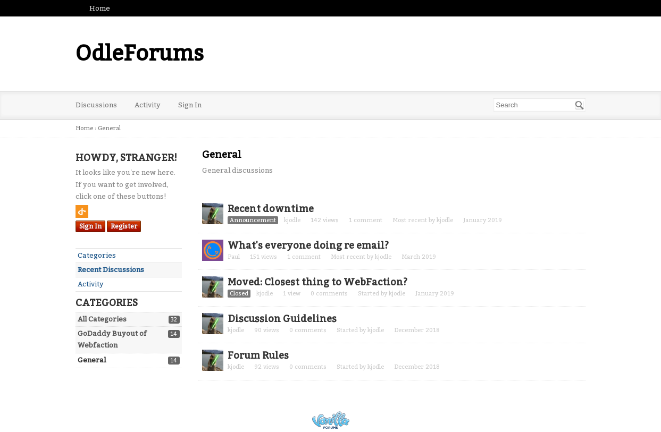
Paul (234, 256)
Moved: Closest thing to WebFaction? (317, 282)
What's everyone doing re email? (308, 245)
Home (99, 8)
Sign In (190, 105)
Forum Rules (258, 355)
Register (124, 226)
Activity (148, 105)
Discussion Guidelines (282, 319)
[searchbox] (539, 105)
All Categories (102, 319)
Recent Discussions (111, 270)
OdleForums (140, 53)
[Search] (579, 105)
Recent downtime (271, 209)
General (92, 360)
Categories (97, 255)
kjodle (292, 220)
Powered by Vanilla (330, 420)
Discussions (96, 105)
